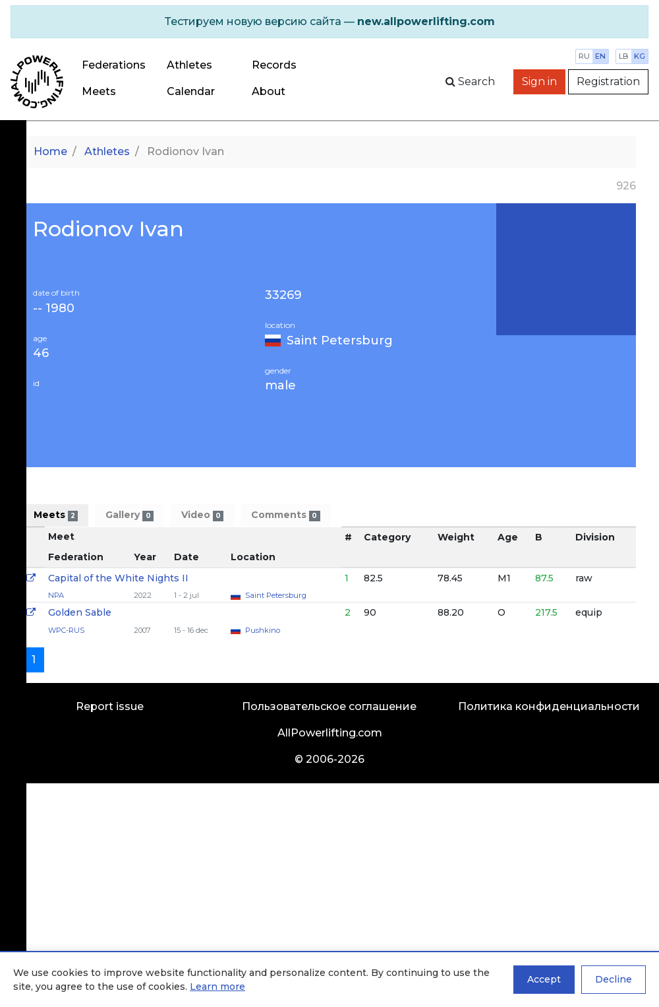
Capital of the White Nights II (118, 578)
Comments (285, 515)
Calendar (191, 91)
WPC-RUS (66, 630)
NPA (56, 595)
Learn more (217, 986)
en (600, 56)
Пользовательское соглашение (329, 706)
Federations (114, 65)
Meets (99, 91)
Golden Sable (79, 612)
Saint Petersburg (340, 340)
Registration (608, 81)
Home (50, 151)
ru (584, 56)
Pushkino (262, 630)
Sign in (539, 81)
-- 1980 (53, 308)
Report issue (110, 706)
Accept (544, 979)
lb (624, 56)
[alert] (329, 21)
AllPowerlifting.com (329, 733)
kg (639, 56)
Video (202, 515)
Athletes (189, 65)
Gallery (129, 515)
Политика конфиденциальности (549, 706)
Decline (613, 979)
